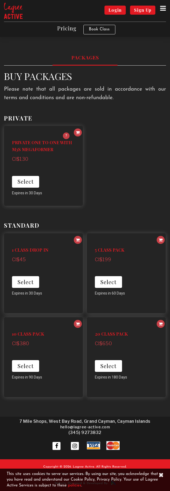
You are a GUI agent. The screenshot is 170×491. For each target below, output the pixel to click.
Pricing (66, 28)
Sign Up (142, 10)
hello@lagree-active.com (85, 427)
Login (115, 10)
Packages (85, 57)
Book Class (99, 29)
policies (74, 486)
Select (26, 181)
